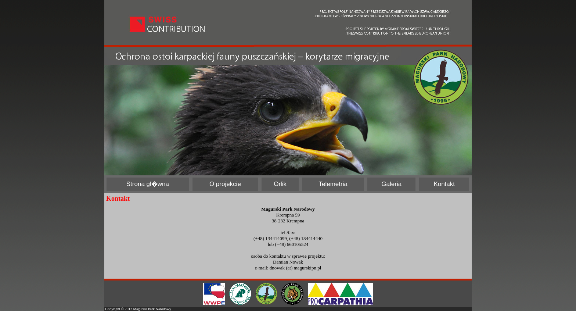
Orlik (280, 183)
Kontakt (444, 183)
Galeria (391, 183)
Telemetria (333, 183)
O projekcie (225, 183)
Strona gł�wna (147, 183)
